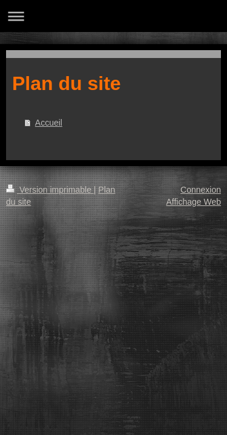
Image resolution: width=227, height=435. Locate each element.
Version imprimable (50, 190)
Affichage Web (193, 202)
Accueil (48, 122)
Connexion (200, 190)
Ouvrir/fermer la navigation (113, 16)
